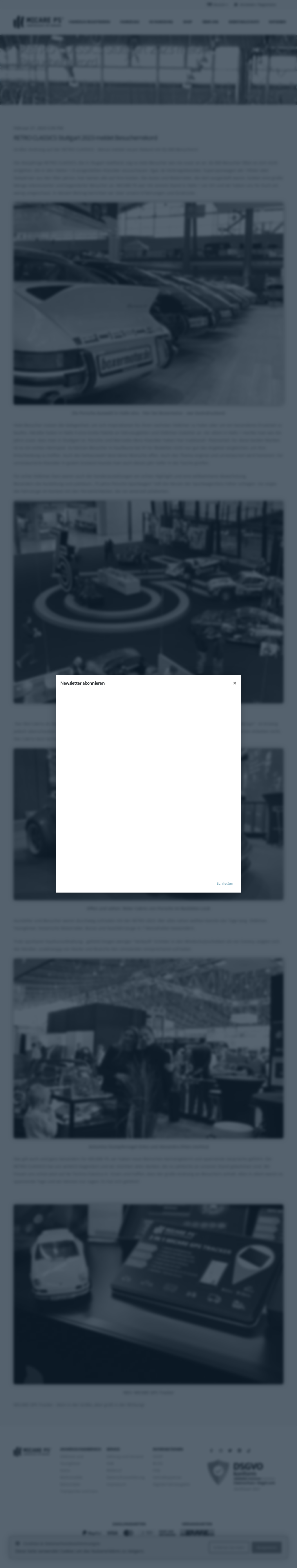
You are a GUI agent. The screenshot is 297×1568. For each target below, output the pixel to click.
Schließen (225, 883)
